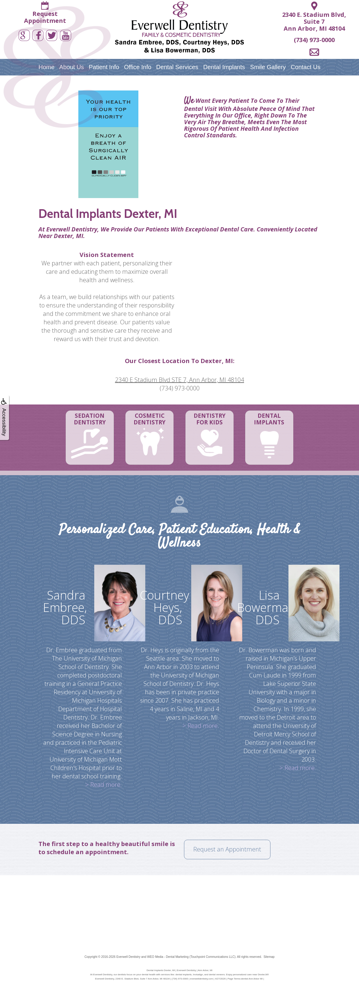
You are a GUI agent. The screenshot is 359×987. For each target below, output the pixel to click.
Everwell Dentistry (128, 956)
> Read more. (103, 785)
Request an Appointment (227, 849)
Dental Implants (224, 67)
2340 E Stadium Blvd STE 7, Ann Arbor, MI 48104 (179, 380)
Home (46, 67)
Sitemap (269, 956)
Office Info (137, 67)
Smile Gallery (268, 67)
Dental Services (177, 67)
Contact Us (306, 67)
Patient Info (104, 67)
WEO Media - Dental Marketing (168, 956)
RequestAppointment (45, 17)
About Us (71, 67)
